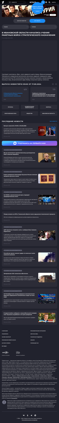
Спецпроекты (5, 333)
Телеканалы (14, 398)
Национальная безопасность (29, 107)
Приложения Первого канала (9, 340)
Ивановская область (48, 113)
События (32, 340)
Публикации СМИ (34, 343)
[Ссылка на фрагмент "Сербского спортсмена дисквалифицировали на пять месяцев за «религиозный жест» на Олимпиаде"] (43, 94)
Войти (54, 2)
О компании (5, 330)
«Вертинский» (16, 377)
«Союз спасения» (35, 375)
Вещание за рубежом (20, 353)
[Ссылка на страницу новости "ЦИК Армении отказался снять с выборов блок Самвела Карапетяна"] (29, 235)
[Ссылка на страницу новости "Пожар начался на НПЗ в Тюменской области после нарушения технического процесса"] (29, 217)
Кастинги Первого (6, 343)
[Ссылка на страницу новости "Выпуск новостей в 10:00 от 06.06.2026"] (29, 131)
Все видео (4, 346)
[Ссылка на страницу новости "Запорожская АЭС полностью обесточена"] (29, 277)
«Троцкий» (4, 377)
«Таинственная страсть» (26, 377)
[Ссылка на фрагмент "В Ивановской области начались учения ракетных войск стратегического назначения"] (15, 94)
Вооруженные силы (10, 113)
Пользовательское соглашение (38, 330)
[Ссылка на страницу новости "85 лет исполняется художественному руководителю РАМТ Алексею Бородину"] (29, 157)
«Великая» (9, 377)
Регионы (10, 107)
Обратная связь (34, 333)
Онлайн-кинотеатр (6, 336)
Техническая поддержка (36, 336)
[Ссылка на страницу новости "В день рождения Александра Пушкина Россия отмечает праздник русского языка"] (29, 178)
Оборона (48, 107)
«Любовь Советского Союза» (23, 375)
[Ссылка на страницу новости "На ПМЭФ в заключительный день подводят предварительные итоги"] (29, 200)
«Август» (14, 375)
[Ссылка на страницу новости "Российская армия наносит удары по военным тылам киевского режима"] (29, 257)
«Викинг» (49, 375)
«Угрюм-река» (43, 375)
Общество (29, 113)
